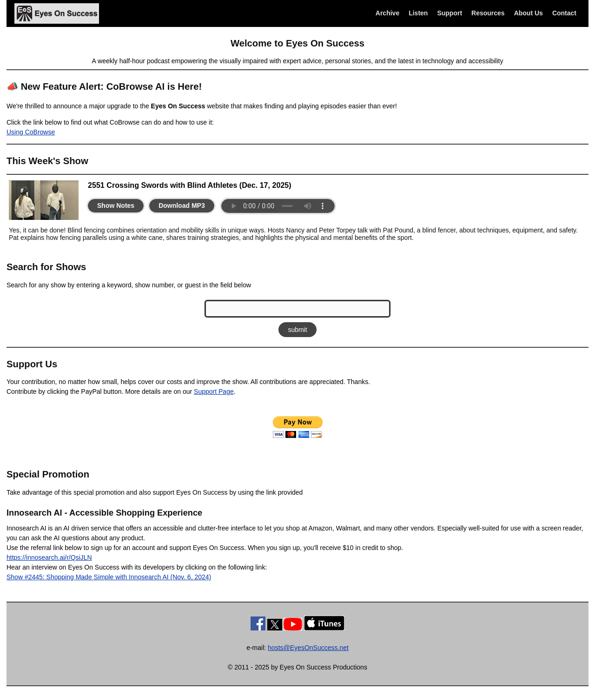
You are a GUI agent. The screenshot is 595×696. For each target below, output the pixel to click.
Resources (488, 13)
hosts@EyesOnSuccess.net (308, 647)
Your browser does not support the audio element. (278, 206)
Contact (564, 13)
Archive (387, 13)
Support (449, 13)
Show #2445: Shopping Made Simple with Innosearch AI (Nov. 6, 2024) (109, 577)
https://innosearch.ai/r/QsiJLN (49, 557)
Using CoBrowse (31, 132)
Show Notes (115, 205)
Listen (418, 13)
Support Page (214, 391)
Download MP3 (182, 205)
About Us (528, 13)
